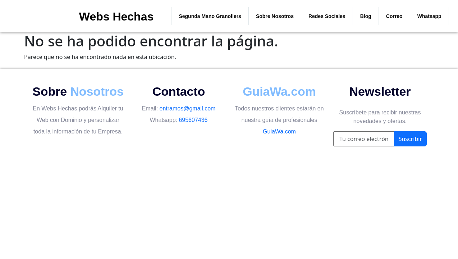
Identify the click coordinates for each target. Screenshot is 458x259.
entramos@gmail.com (188, 108)
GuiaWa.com (279, 131)
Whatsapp (429, 16)
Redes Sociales (326, 16)
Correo (394, 16)
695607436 (193, 120)
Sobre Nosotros (275, 16)
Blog (365, 16)
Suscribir (410, 139)
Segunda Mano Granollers (210, 16)
